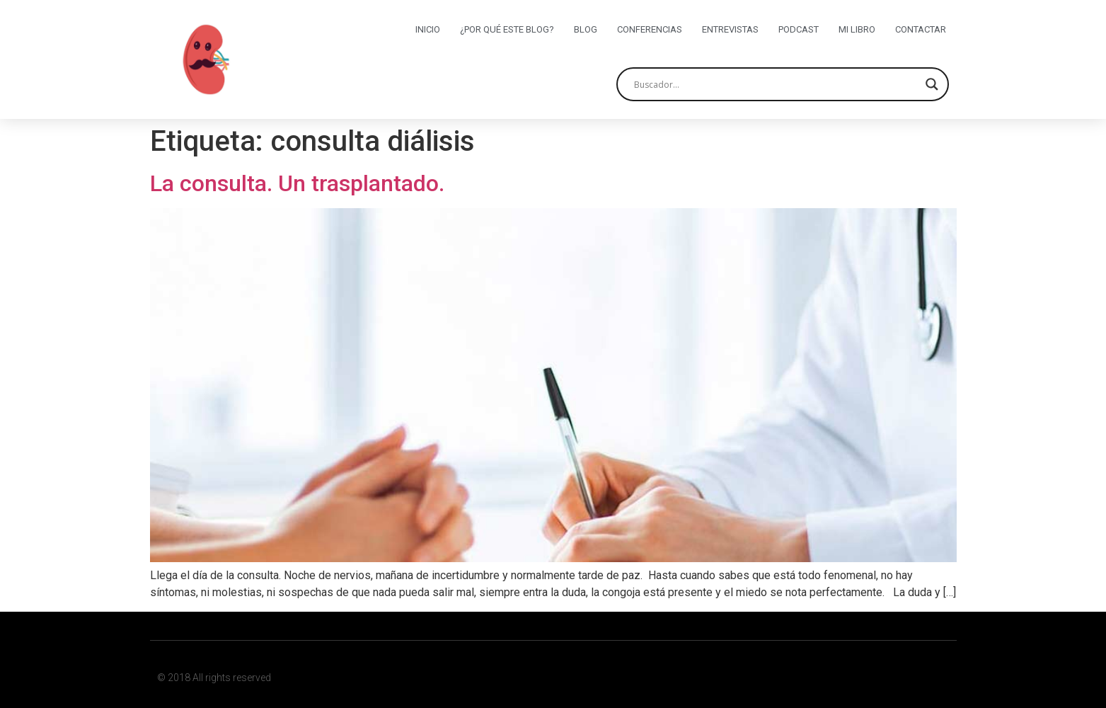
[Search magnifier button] (932, 84)
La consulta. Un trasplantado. (297, 183)
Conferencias (649, 29)
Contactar (920, 29)
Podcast (798, 29)
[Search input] (776, 84)
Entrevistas (730, 29)
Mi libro (857, 29)
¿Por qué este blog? (507, 29)
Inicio (427, 29)
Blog (585, 29)
